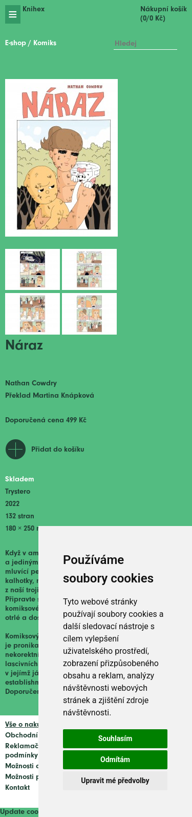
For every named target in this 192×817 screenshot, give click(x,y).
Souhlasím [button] (115, 738)
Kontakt (17, 788)
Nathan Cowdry (31, 383)
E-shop (15, 43)
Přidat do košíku (57, 449)
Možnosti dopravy (34, 766)
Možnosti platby (31, 777)
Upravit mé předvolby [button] (115, 780)
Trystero (17, 492)
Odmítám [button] (115, 759)
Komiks (44, 43)
